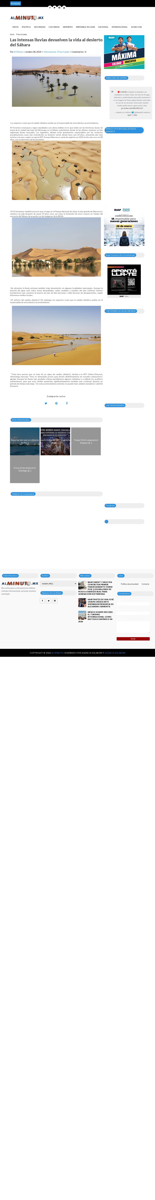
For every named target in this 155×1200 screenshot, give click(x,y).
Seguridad (39, 27)
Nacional (103, 27)
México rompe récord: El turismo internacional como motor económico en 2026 (95, 617)
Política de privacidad (129, 584)
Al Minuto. (58, 653)
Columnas (54, 27)
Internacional (120, 27)
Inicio (16, 27)
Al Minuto (18, 52)
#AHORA (123, 92)
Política (26, 27)
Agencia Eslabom (115, 653)
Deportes (68, 27)
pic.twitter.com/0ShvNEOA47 (132, 108)
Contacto (145, 584)
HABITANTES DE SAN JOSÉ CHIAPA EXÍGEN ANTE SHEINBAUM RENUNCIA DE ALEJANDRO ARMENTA (101, 603)
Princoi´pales (21, 34)
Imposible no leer (85, 27)
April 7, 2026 (132, 115)
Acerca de (136, 27)
